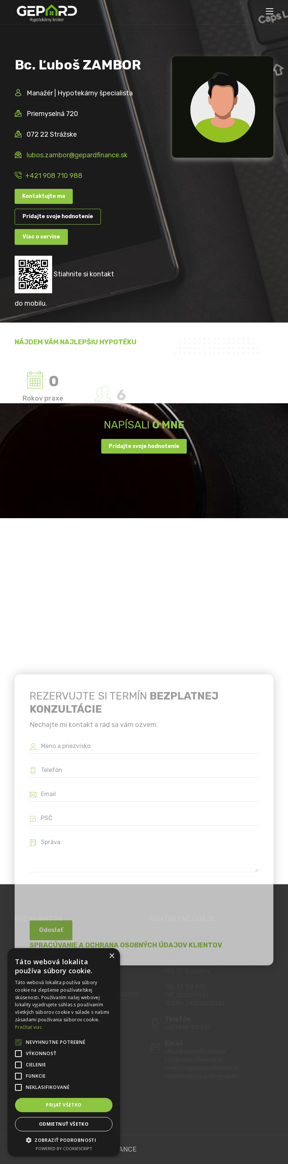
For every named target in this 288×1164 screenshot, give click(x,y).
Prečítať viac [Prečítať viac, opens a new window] (28, 1027)
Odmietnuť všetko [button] (63, 1124)
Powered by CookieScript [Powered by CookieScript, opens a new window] (64, 1148)
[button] (63, 1140)
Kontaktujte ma (43, 196)
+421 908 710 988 (53, 176)
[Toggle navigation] (269, 11)
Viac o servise (41, 237)
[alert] (64, 1052)
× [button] (111, 956)
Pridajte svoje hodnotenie (57, 216)
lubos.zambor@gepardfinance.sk (77, 155)
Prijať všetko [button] (63, 1105)
